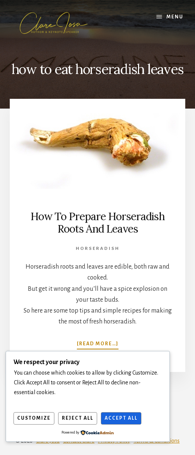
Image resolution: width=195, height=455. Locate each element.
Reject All (77, 418)
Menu (174, 17)
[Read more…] (97, 343)
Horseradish (98, 248)
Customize (34, 418)
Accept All (121, 418)
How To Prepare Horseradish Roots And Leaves (97, 223)
